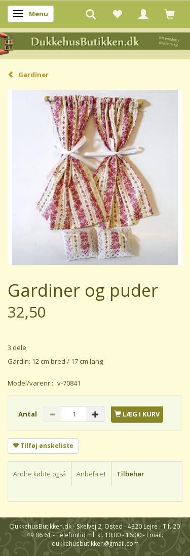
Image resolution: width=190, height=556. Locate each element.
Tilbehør (130, 473)
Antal (28, 414)
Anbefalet (91, 473)
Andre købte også (39, 473)
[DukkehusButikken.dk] (95, 43)
